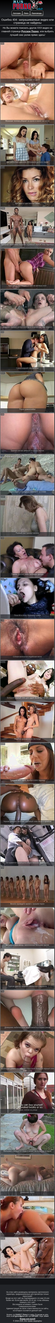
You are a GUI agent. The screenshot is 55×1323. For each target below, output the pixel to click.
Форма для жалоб (27, 1319)
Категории (17, 13)
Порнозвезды (37, 13)
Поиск (26, 13)
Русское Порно (30, 31)
